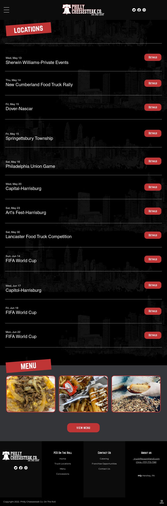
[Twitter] (134, 10)
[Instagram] (144, 10)
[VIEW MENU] (83, 427)
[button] (6, 9)
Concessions (62, 474)
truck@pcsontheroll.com (147, 458)
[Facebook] (139, 10)
